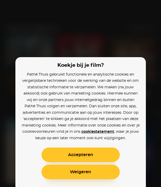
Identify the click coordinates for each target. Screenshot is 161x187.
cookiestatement (97, 131)
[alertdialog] (80, 93)
